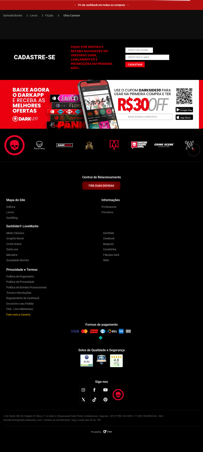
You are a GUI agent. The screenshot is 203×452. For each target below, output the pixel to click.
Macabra (11, 254)
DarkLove (12, 249)
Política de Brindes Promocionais (26, 287)
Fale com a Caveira (18, 314)
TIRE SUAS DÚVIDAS (101, 185)
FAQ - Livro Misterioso (19, 309)
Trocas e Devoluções (18, 292)
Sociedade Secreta (17, 260)
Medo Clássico (15, 233)
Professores (109, 206)
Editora (10, 206)
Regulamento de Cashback (22, 298)
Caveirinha (109, 249)
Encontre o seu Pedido (20, 303)
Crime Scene (13, 244)
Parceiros (107, 212)
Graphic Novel (15, 238)
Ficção (49, 15)
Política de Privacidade (20, 281)
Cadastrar (135, 64)
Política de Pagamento (20, 276)
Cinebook (109, 238)
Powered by (96, 432)
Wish (106, 260)
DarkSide (108, 233)
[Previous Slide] (75, 5)
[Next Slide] (127, 5)
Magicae (108, 244)
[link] (116, 361)
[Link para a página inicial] (14, 15)
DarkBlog (12, 217)
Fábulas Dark (111, 254)
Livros (33, 15)
